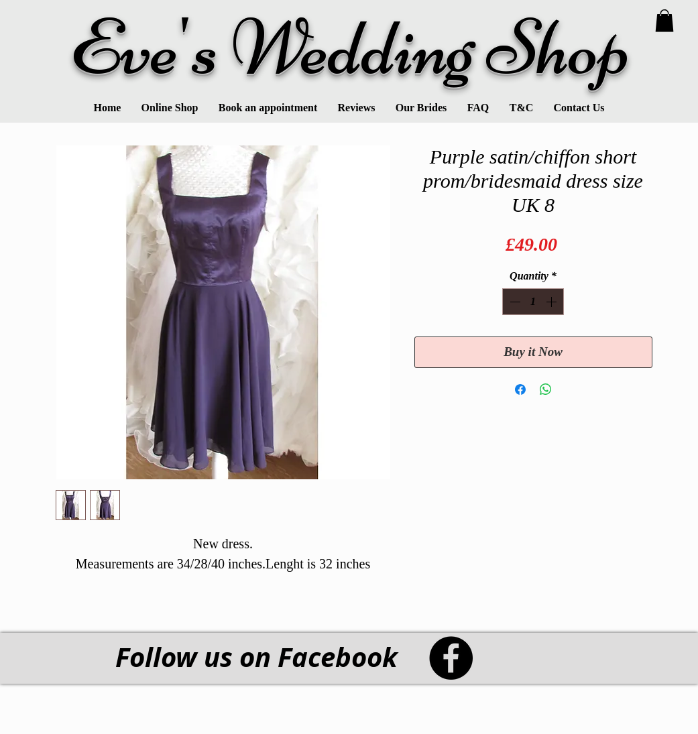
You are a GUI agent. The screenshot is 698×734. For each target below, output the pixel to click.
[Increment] (552, 301)
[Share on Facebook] (520, 389)
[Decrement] (513, 301)
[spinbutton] (533, 301)
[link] (664, 20)
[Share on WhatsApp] (546, 389)
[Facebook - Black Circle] (451, 658)
